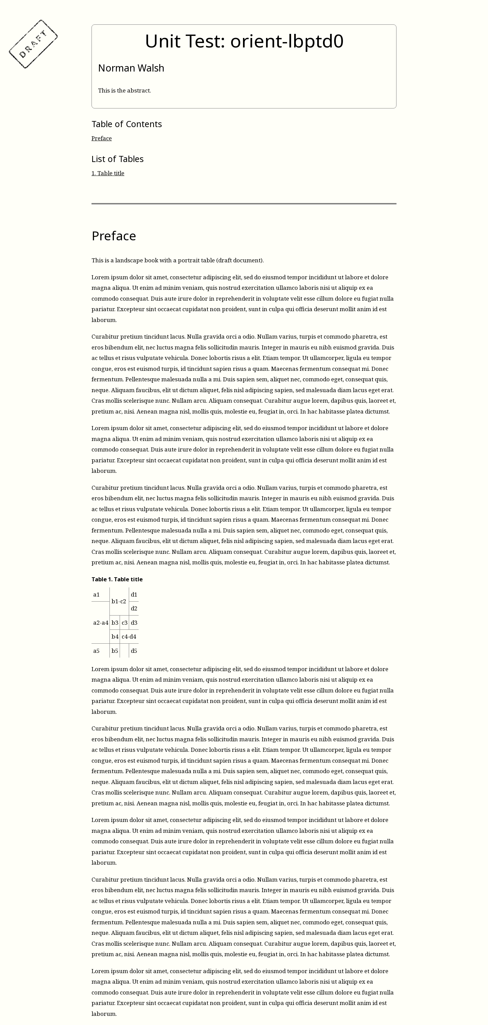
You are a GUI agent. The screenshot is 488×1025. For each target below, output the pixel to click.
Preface (102, 138)
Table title (108, 173)
